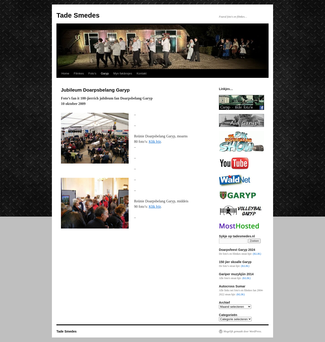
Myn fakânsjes (122, 73)
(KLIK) (257, 253)
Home (65, 73)
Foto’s (92, 73)
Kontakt (141, 73)
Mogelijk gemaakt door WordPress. (242, 331)
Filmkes (79, 73)
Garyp (105, 73)
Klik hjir (155, 141)
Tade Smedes (78, 15)
